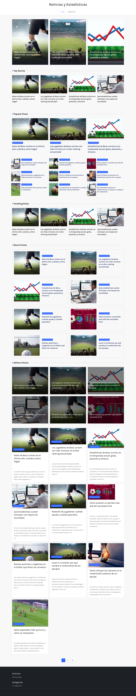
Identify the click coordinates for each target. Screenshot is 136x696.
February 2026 (17, 677)
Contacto (71, 12)
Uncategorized (17, 142)
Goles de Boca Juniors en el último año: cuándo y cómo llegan (27, 55)
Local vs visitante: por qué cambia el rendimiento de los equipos (110, 345)
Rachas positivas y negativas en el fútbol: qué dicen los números (53, 345)
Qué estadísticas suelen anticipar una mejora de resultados (107, 99)
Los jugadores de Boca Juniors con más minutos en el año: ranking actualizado (66, 55)
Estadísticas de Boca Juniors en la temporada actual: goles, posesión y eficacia (105, 55)
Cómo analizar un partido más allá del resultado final (110, 319)
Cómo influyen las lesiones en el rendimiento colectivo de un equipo (105, 573)
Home (63, 12)
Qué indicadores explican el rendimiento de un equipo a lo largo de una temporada (110, 190)
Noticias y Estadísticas (68, 4)
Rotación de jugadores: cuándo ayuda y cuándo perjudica (52, 319)
